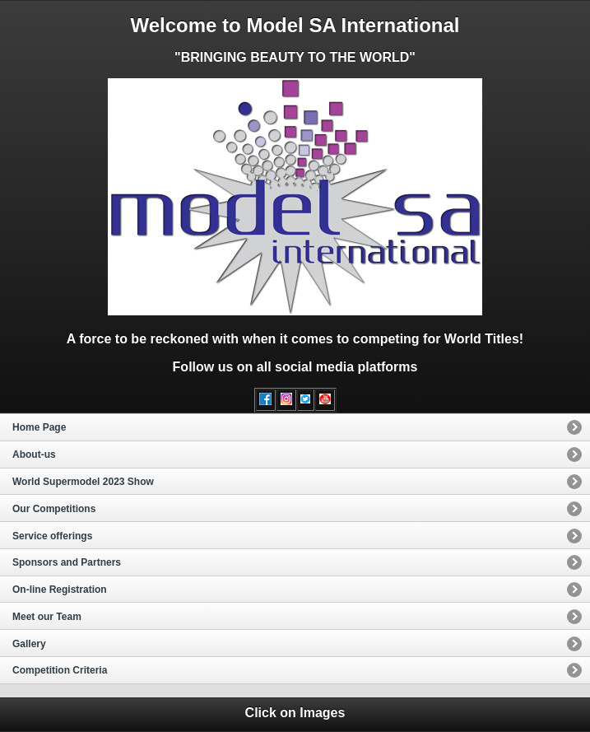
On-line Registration (59, 589)
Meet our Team (46, 616)
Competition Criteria (59, 670)
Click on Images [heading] (295, 713)
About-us (34, 454)
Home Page (39, 427)
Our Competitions (53, 509)
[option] (295, 427)
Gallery (29, 644)
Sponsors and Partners (66, 562)
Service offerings (52, 536)
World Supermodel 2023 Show (83, 481)
